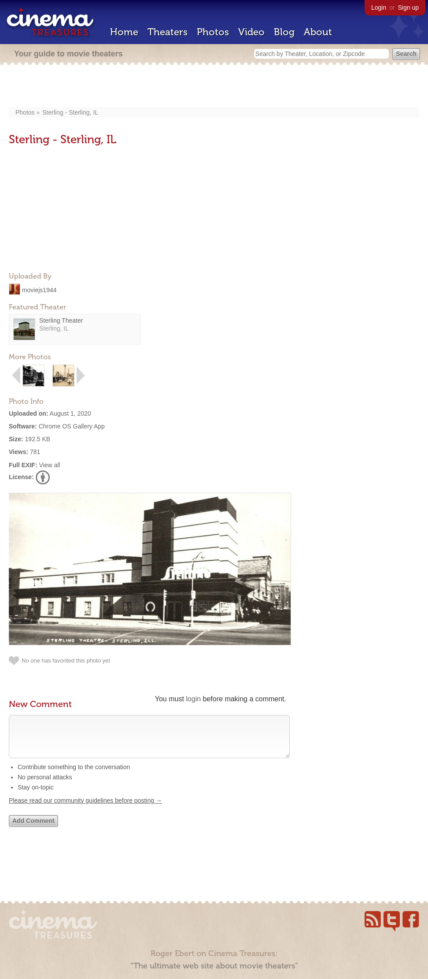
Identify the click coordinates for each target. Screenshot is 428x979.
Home (124, 32)
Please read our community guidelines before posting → (85, 809)
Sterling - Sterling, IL (70, 112)
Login (378, 7)
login (193, 699)
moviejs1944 (39, 289)
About (318, 32)
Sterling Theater (61, 320)
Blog (284, 32)
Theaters (168, 32)
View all (49, 465)
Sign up (408, 7)
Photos (213, 32)
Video (251, 32)
